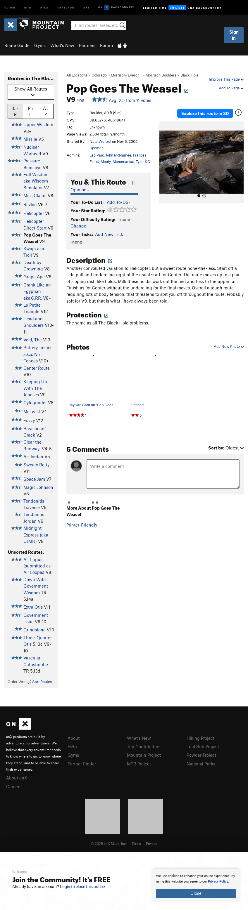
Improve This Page (226, 79)
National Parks (201, 763)
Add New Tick (109, 234)
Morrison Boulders (161, 75)
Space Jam (34, 479)
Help (72, 746)
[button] (165, 162)
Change (78, 225)
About (74, 738)
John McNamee (118, 155)
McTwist (31, 411)
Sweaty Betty (36, 464)
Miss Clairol (34, 195)
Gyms (40, 45)
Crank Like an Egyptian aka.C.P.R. (37, 291)
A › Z (46, 111)
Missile (30, 139)
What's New (62, 45)
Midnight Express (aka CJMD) (35, 534)
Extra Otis (33, 606)
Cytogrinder (35, 402)
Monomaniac (123, 161)
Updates (96, 147)
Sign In (234, 35)
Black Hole (189, 75)
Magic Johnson (38, 487)
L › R (15, 111)
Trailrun (66, 7)
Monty (106, 161)
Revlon (30, 204)
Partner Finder (82, 763)
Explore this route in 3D (205, 113)
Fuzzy (29, 420)
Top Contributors (143, 746)
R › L (30, 111)
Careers (13, 786)
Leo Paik (96, 155)
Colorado (99, 75)
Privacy (151, 843)
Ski (86, 7)
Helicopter (33, 213)
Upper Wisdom (38, 124)
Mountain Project (144, 755)
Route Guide (17, 45)
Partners (87, 45)
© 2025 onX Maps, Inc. (109, 843)
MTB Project (139, 763)
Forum (106, 45)
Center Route (36, 368)
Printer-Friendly (81, 524)
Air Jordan (33, 456)
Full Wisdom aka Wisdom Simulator (36, 181)
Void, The (32, 339)
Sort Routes (42, 681)
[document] (196, 885)
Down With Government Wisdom (35, 586)
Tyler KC (143, 161)
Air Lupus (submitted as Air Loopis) (37, 566)
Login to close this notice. (83, 886)
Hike (44, 7)
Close (196, 893)
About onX (16, 777)
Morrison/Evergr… (126, 75)
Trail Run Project (203, 746)
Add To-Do (117, 202)
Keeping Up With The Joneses (35, 388)
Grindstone (34, 629)
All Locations (76, 75)
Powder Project (201, 755)
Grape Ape (34, 276)
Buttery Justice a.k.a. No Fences (38, 354)
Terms (136, 843)
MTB (28, 7)
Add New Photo (229, 346)
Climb (10, 7)
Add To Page (231, 88)
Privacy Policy (218, 881)
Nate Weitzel (100, 141)
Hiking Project (200, 738)
